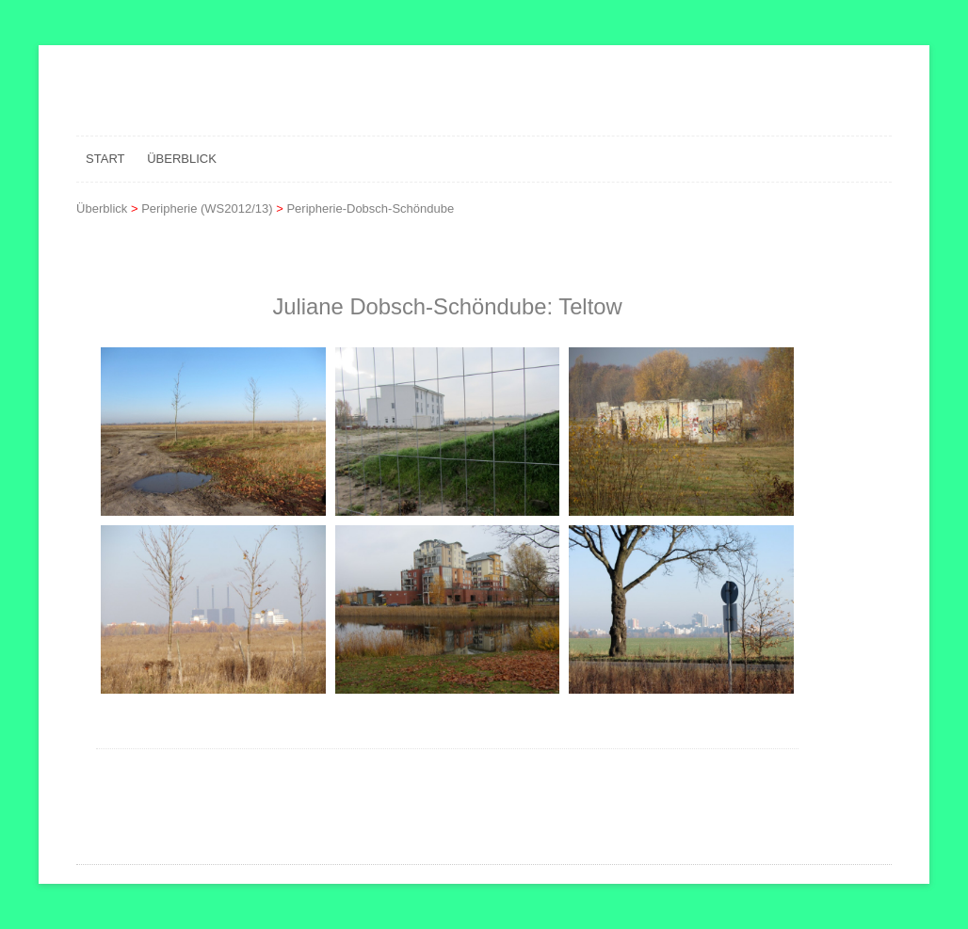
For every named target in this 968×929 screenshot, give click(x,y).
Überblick (182, 159)
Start (105, 159)
